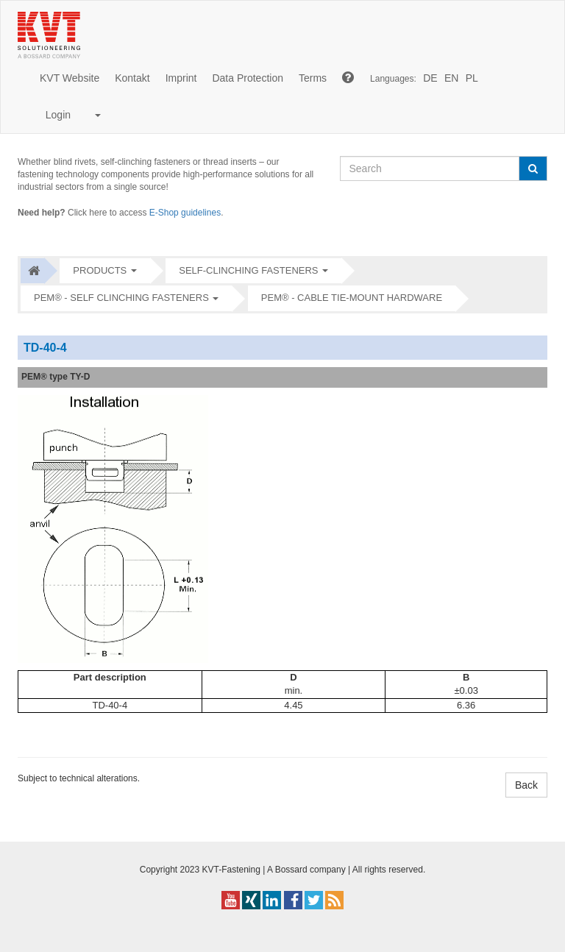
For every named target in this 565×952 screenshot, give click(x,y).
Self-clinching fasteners (248, 270)
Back (526, 785)
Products (100, 270)
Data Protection (247, 78)
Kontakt (132, 78)
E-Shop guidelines (185, 212)
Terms (313, 78)
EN (451, 78)
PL (472, 78)
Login (70, 115)
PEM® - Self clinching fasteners (121, 297)
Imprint (181, 78)
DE (430, 78)
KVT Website (69, 78)
